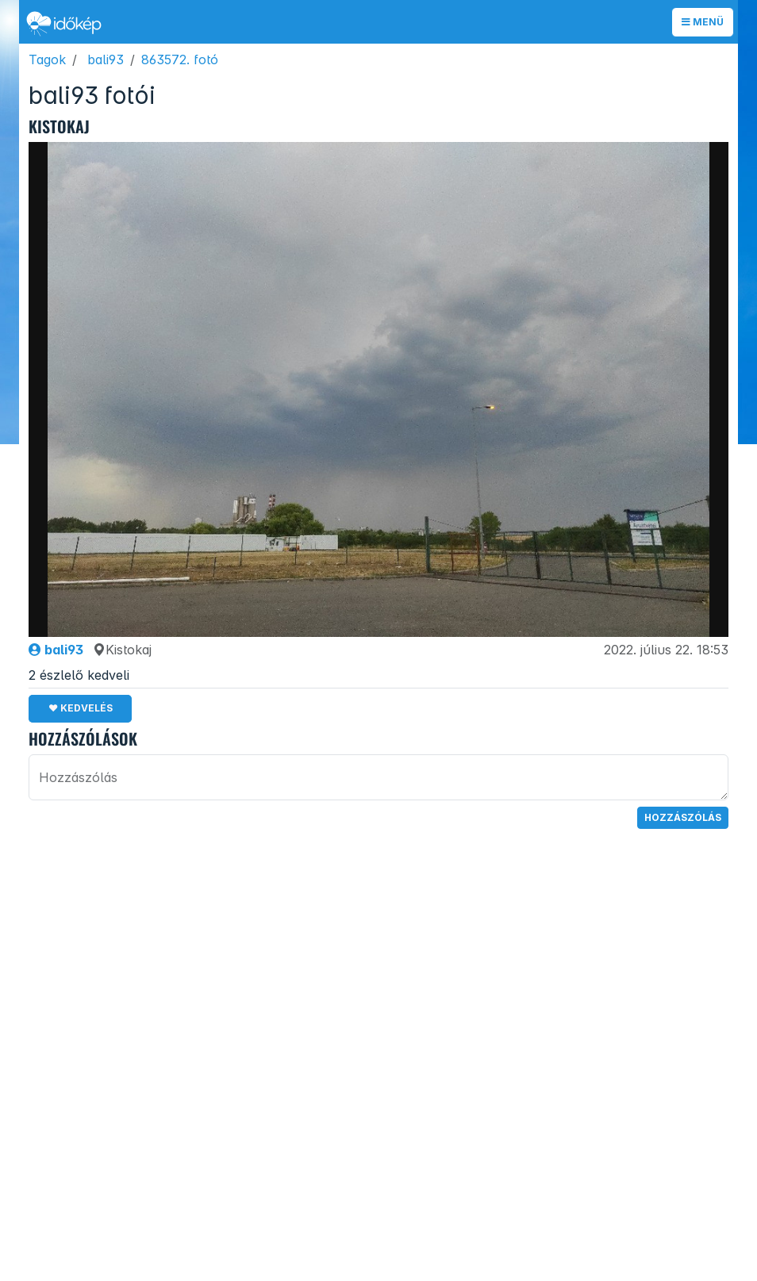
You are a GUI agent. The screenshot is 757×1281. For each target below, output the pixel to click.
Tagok (47, 59)
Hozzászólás (682, 817)
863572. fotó (179, 59)
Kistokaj (122, 650)
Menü (703, 22)
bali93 (105, 59)
